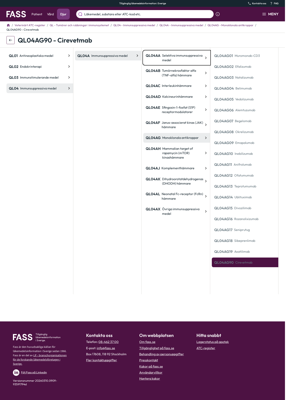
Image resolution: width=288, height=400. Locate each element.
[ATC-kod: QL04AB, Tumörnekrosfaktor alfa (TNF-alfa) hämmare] (176, 73)
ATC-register (205, 348)
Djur (63, 14)
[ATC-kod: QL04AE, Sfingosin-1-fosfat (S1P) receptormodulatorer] (176, 110)
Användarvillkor (150, 372)
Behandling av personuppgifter (161, 354)
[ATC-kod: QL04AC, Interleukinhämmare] (176, 86)
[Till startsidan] (8, 25)
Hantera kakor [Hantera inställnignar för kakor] (149, 378)
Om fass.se (147, 342)
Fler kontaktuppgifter (101, 360)
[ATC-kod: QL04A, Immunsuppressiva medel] (108, 55)
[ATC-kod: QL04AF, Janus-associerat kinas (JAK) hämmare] (176, 125)
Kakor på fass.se (151, 366)
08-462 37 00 (108, 342)
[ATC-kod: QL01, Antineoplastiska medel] (39, 55)
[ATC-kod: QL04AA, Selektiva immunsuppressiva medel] (176, 58)
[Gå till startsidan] (16, 14)
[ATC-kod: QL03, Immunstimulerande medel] (39, 77)
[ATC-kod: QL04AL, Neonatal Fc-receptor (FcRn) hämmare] (176, 196)
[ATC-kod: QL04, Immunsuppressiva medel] (39, 88)
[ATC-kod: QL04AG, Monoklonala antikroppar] (176, 138)
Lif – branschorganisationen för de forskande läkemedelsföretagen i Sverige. (40, 359)
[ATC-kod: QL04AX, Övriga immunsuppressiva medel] (176, 211)
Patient (37, 14)
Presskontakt (148, 360)
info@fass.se (106, 348)
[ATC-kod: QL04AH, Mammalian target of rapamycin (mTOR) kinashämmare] (176, 153)
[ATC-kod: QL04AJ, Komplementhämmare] (176, 168)
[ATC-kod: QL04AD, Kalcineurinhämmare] (176, 97)
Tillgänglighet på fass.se (156, 348)
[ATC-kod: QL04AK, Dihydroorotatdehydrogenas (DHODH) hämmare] (176, 181)
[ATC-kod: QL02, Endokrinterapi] (39, 66)
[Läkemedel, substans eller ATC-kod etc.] (148, 14)
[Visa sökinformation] (217, 14)
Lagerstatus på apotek (212, 342)
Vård (50, 14)
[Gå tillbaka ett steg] (10, 40)
